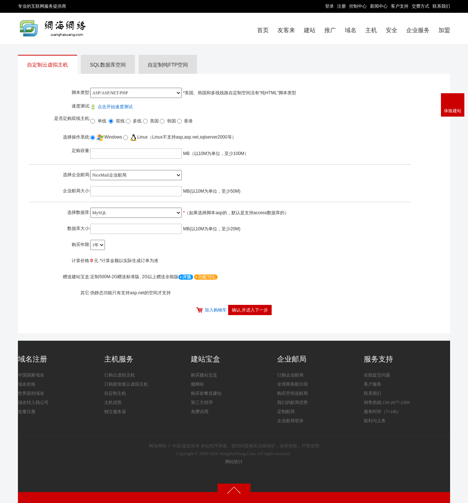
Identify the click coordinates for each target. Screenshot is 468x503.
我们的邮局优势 (292, 402)
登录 (329, 6)
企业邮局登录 (290, 420)
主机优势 (113, 402)
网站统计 (234, 461)
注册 (341, 6)
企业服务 (418, 30)
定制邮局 (286, 411)
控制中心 (358, 6)
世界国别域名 (31, 393)
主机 (371, 30)
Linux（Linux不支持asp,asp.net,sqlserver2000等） (182, 137)
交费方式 (420, 6)
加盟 (444, 30)
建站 (310, 30)
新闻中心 (379, 6)
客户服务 (372, 384)
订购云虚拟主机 (119, 375)
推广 (330, 30)
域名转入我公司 (33, 402)
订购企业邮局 (290, 375)
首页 (263, 30)
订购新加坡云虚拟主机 (126, 384)
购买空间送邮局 (292, 393)
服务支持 (378, 359)
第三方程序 (202, 402)
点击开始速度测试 (111, 106)
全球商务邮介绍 (292, 384)
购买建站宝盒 (204, 375)
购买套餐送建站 (206, 393)
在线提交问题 (377, 375)
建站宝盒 (205, 359)
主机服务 (118, 359)
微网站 (197, 384)
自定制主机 (115, 393)
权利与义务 (375, 420)
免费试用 (199, 411)
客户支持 (399, 6)
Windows (109, 137)
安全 (391, 30)
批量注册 (26, 411)
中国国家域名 (31, 375)
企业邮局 (291, 359)
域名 (350, 30)
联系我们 (441, 6)
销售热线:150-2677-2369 (387, 402)
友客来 (286, 30)
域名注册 (32, 359)
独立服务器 (115, 411)
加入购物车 (216, 310)
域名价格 (26, 384)
